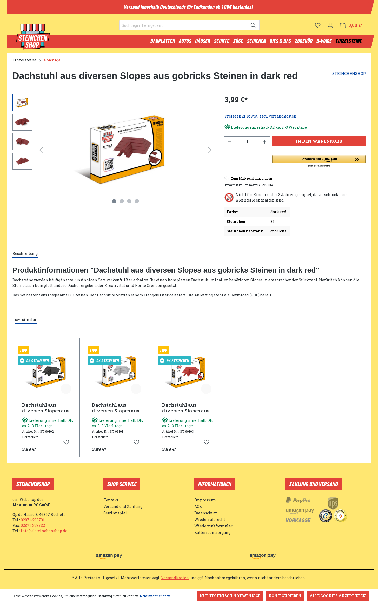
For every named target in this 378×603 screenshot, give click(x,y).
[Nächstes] (210, 152)
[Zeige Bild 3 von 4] (129, 204)
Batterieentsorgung (212, 532)
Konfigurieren (285, 595)
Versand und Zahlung (122, 506)
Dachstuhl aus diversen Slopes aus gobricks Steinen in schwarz (45, 410)
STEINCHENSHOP (349, 75)
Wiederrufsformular (213, 525)
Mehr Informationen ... (156, 596)
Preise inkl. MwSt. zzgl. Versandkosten (260, 118)
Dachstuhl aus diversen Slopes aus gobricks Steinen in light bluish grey (115, 410)
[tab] (25, 256)
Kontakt (110, 499)
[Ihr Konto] (330, 27)
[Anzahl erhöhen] (264, 144)
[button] (319, 164)
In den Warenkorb (319, 143)
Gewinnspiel (115, 512)
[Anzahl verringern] (229, 144)
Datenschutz (205, 512)
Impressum (205, 499)
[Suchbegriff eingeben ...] (183, 27)
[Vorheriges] (41, 152)
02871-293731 (32, 519)
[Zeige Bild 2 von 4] (122, 204)
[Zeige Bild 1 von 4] (114, 204)
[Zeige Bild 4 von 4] (137, 204)
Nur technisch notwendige (230, 595)
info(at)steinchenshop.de (44, 530)
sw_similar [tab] (26, 321)
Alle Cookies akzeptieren (338, 595)
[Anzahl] (247, 144)
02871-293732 (33, 525)
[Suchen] (253, 27)
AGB (198, 506)
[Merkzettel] (317, 27)
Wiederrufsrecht (209, 519)
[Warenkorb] (351, 27)
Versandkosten (175, 577)
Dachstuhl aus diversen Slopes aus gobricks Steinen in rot (185, 410)
